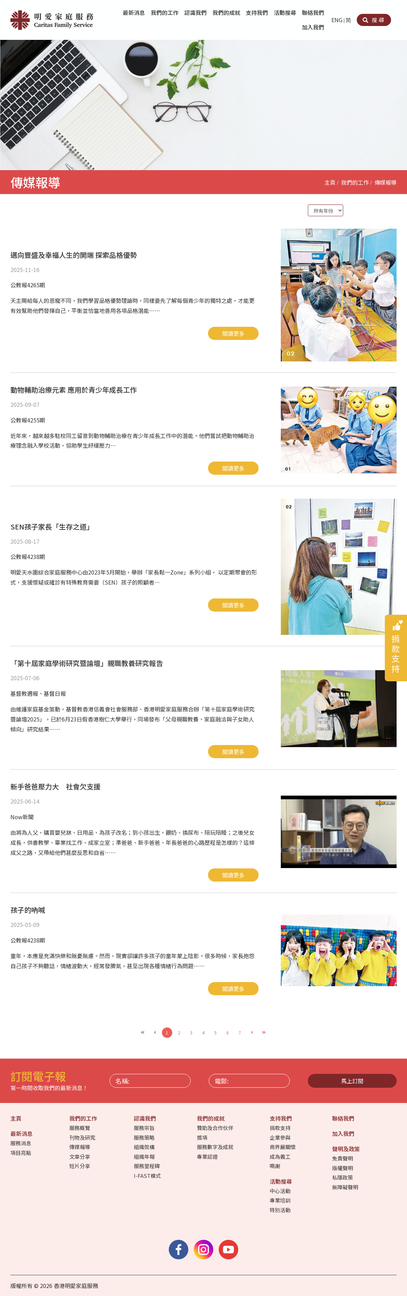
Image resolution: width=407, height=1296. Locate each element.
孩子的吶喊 (27, 910)
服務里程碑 (147, 1166)
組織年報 (145, 1156)
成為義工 (281, 1156)
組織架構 (145, 1146)
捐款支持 (281, 1127)
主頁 (330, 182)
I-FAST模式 (148, 1175)
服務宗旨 (145, 1127)
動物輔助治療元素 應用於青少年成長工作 (73, 390)
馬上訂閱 (352, 1081)
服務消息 (21, 1143)
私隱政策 (343, 1177)
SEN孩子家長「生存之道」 (52, 527)
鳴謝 (275, 1166)
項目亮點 (21, 1152)
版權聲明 (343, 1168)
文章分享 (80, 1156)
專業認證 (208, 1156)
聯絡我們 (314, 12)
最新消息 (134, 12)
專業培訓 (281, 1200)
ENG (337, 20)
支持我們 (257, 12)
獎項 (202, 1137)
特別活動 (281, 1210)
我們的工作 (165, 12)
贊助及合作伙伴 (215, 1127)
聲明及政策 (346, 1149)
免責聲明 (343, 1158)
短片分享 (80, 1166)
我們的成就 (227, 12)
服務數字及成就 (215, 1146)
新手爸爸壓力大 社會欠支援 (55, 786)
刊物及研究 (82, 1137)
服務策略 (145, 1137)
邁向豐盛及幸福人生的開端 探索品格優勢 (73, 255)
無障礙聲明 (345, 1187)
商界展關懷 (283, 1146)
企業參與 (281, 1137)
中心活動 (281, 1190)
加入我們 (314, 27)
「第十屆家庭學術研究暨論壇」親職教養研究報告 (86, 663)
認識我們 (196, 12)
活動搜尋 (285, 12)
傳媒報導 (385, 182)
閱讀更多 (233, 333)
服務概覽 (80, 1127)
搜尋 (374, 20)
